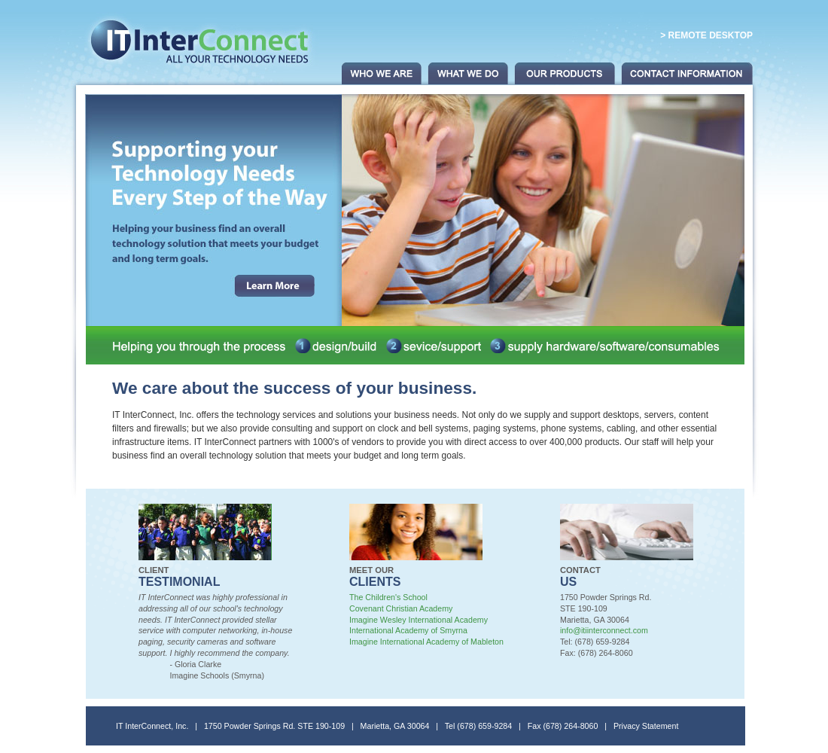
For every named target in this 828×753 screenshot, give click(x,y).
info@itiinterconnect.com (604, 630)
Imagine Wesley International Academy (418, 619)
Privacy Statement (645, 725)
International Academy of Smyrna (408, 630)
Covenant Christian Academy (400, 608)
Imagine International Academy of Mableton (426, 641)
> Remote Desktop (706, 35)
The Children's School (388, 597)
